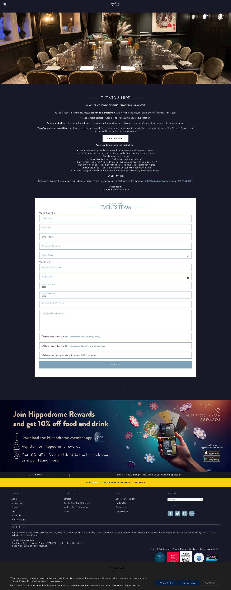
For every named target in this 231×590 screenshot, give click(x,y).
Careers (67, 499)
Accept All (166, 582)
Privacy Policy (179, 549)
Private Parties (18, 519)
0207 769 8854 (185, 181)
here (35, 535)
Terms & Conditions (159, 549)
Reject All (189, 582)
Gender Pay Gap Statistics (76, 503)
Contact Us (121, 507)
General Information (125, 499)
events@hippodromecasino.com (158, 181)
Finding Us (121, 503)
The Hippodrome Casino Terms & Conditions (85, 346)
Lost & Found (122, 511)
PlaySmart (16, 515)
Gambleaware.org (209, 549)
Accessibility (17, 503)
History (15, 507)
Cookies (193, 549)
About (14, 499)
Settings (210, 582)
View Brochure (115, 138)
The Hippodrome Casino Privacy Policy (82, 337)
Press (66, 511)
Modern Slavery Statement (76, 507)
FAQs (13, 511)
